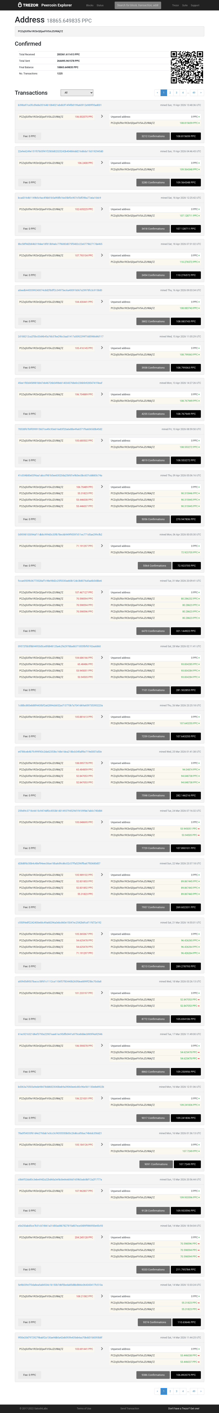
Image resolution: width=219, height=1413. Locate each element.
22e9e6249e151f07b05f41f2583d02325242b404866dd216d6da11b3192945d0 (60, 151)
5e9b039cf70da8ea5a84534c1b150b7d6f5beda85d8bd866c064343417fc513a (60, 1285)
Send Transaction (129, 1408)
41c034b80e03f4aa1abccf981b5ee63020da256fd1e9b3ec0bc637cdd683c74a (60, 475)
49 (194, 92)
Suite (185, 5)
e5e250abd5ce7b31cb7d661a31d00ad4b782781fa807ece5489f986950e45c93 (60, 1225)
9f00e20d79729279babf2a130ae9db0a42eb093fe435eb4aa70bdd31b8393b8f (60, 1337)
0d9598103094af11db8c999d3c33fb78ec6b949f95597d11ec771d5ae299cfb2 (60, 534)
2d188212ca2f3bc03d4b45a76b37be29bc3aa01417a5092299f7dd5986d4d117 (61, 336)
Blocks (89, 5)
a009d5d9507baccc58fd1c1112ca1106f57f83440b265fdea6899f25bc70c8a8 (60, 981)
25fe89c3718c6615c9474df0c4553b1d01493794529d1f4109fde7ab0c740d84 (60, 810)
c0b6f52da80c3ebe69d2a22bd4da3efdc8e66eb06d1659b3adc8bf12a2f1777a (60, 1179)
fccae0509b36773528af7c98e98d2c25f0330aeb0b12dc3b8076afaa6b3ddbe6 (60, 580)
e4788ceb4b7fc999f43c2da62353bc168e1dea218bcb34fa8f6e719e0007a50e (60, 751)
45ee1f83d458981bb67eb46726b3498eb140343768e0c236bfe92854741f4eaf (60, 383)
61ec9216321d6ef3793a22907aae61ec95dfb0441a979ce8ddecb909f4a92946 (60, 1034)
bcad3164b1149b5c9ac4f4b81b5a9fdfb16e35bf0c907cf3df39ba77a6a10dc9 (59, 197)
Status (100, 5)
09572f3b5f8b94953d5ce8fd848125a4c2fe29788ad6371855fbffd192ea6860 (59, 646)
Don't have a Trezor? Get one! (183, 1408)
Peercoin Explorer (57, 5)
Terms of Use (84, 1408)
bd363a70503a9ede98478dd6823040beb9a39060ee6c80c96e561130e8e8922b (61, 1086)
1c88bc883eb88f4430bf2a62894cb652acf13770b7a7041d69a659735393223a (60, 705)
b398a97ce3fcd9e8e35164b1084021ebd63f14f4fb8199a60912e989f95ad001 (60, 105)
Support (195, 5)
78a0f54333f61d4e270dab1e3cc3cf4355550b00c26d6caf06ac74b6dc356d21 (60, 1133)
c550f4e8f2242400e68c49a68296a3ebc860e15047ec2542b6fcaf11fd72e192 (59, 922)
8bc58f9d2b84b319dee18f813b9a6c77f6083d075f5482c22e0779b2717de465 (60, 244)
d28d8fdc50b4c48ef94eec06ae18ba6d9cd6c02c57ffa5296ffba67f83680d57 (59, 863)
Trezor (175, 5)
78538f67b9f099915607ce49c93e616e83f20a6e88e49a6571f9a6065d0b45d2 (60, 429)
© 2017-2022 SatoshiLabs (34, 1408)
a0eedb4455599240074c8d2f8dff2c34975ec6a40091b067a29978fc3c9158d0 (60, 290)
